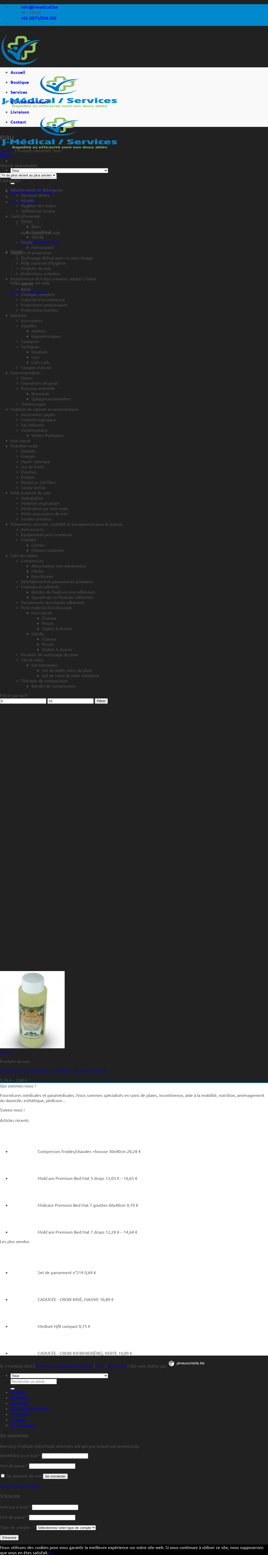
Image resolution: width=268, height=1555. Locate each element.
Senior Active (33, 487)
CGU (100, 1365)
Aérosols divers (35, 195)
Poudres (28, 471)
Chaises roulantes (47, 550)
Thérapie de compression (44, 680)
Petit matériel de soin (30, 492)
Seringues (30, 346)
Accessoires (32, 320)
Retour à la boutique (40, 242)
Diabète (28, 450)
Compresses (32, 560)
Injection (18, 315)
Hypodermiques (46, 336)
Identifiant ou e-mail (20, 1455)
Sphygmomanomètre (51, 398)
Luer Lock (40, 362)
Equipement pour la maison (46, 534)
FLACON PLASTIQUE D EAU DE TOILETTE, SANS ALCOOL (53, 1070)
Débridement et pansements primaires (57, 581)
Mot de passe (14, 1465)
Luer (35, 356)
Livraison (19, 112)
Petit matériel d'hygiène (43, 262)
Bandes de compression (53, 685)
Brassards (40, 393)
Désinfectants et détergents (36, 189)
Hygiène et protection (30, 252)
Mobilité (28, 539)
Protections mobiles (39, 309)
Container (30, 341)
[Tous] (59, 170)
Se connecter (55, 1476)
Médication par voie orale (44, 508)
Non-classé (20, 440)
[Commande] (28, 175)
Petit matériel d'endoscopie (46, 607)
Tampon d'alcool (36, 367)
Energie (28, 456)
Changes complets (38, 294)
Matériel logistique (38, 419)
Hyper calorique (35, 461)
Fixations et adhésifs (40, 586)
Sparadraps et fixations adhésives (62, 597)
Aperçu (6, 1051)
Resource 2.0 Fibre (38, 482)
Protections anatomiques (44, 304)
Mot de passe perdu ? (20, 1485)
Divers (27, 377)
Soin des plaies (24, 555)
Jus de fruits (32, 466)
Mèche (37, 570)
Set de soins (32, 659)
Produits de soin (36, 268)
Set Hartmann (44, 664)
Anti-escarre (32, 529)
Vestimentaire (34, 430)
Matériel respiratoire (40, 503)
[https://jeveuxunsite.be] (186, 1365)
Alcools (27, 200)
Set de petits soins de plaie (67, 670)
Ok (50, 1552)
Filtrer (101, 701)
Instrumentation (25, 372)
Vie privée (116, 1365)
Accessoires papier (38, 414)
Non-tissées (42, 576)
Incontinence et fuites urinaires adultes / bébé (53, 278)
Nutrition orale (24, 445)
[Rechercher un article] (12, 183)
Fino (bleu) (41, 231)
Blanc (36, 226)
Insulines (39, 351)
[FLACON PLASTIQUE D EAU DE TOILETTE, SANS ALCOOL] (32, 1046)
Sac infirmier (32, 424)
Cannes (38, 544)
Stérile (37, 236)
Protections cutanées (40, 273)
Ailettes (38, 330)
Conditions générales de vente (64, 1365)
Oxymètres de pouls (39, 383)
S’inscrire (9, 1538)
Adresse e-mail (15, 1506)
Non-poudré (42, 247)
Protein (28, 477)
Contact (18, 122)
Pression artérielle (38, 388)
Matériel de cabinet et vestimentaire (44, 409)
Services (18, 92)
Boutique (19, 82)
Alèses (27, 283)
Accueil (17, 72)
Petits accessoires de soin (44, 513)
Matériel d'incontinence (43, 299)
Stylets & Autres (57, 628)
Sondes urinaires (36, 518)
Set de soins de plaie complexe (70, 675)
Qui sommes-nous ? (29, 102)
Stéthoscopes (33, 403)
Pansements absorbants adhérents (53, 602)
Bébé (26, 289)
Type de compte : (17, 1527)
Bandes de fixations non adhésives (63, 591)
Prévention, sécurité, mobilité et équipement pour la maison (66, 524)
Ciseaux (49, 617)
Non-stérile (41, 612)
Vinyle (27, 242)
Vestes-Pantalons (47, 435)
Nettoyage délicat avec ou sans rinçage (57, 257)
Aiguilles (29, 325)
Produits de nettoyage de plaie (49, 654)
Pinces (48, 623)
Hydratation (32, 497)
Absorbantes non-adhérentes (58, 565)
